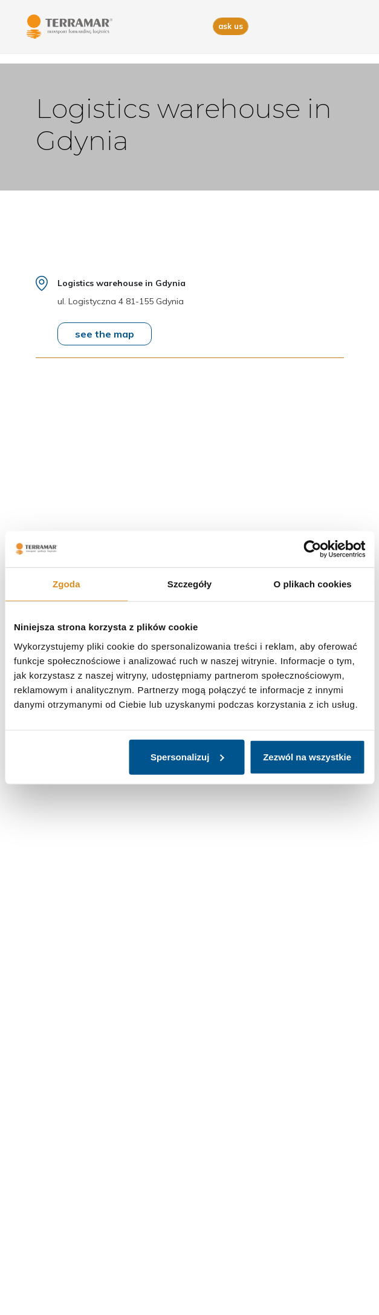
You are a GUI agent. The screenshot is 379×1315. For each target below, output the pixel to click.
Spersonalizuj (187, 756)
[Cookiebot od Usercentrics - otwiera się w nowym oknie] (312, 549)
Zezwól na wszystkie (307, 756)
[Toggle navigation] (346, 27)
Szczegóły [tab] (189, 584)
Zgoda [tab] (66, 584)
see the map (104, 334)
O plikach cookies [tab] (313, 584)
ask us (230, 26)
